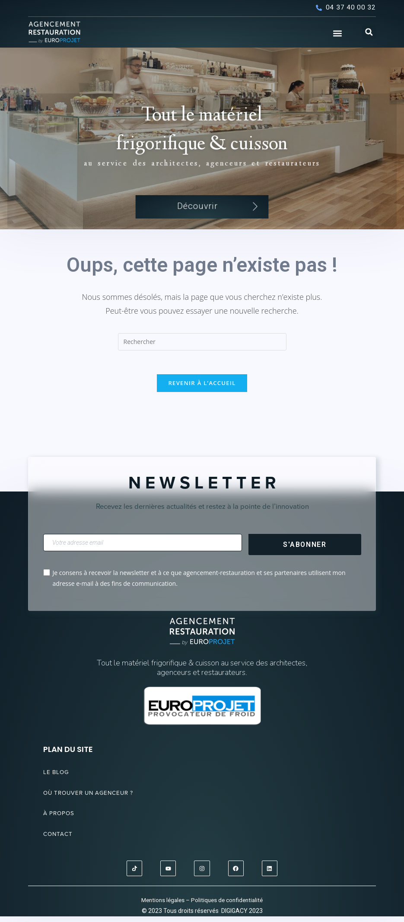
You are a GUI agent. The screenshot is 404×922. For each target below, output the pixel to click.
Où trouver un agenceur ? (96, 799)
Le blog (58, 779)
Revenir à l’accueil (201, 389)
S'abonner (304, 550)
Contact (60, 840)
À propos (61, 820)
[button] (337, 33)
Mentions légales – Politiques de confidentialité (202, 905)
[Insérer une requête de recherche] (202, 346)
